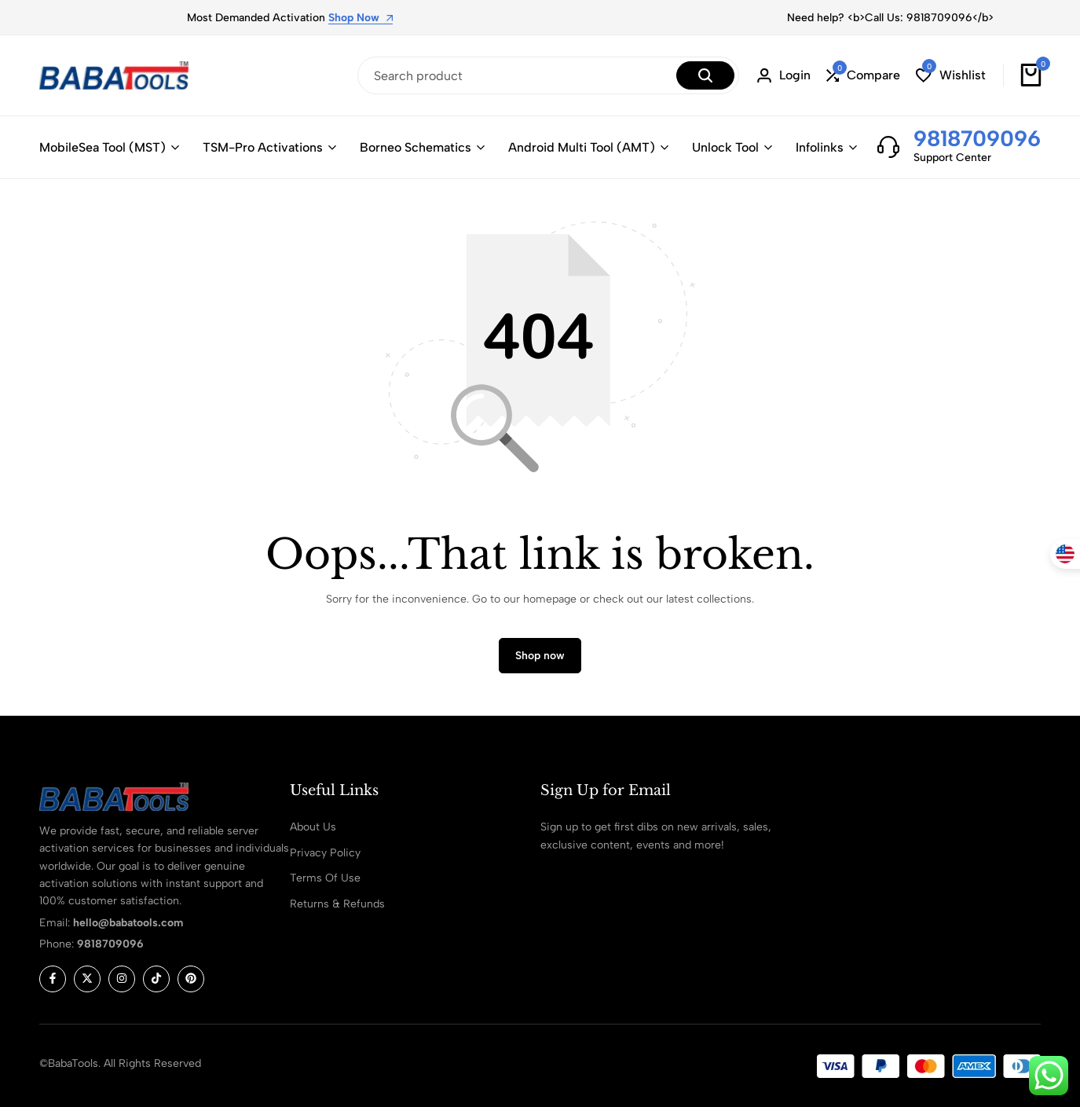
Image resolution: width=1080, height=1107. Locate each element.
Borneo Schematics (415, 147)
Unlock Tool (725, 147)
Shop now (540, 655)
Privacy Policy (325, 853)
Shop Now (360, 18)
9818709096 (977, 138)
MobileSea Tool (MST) (102, 147)
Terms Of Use (325, 878)
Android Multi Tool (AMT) (581, 147)
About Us (313, 827)
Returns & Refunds (337, 904)
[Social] (52, 979)
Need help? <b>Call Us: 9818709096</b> (890, 17)
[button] (863, 75)
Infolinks (820, 147)
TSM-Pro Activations (263, 147)
